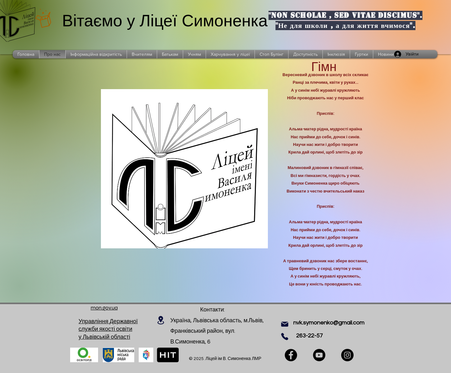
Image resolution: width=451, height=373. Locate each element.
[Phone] (285, 336)
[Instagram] (347, 355)
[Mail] (285, 324)
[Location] (161, 320)
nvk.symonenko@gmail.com (328, 323)
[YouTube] (319, 355)
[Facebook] (291, 355)
